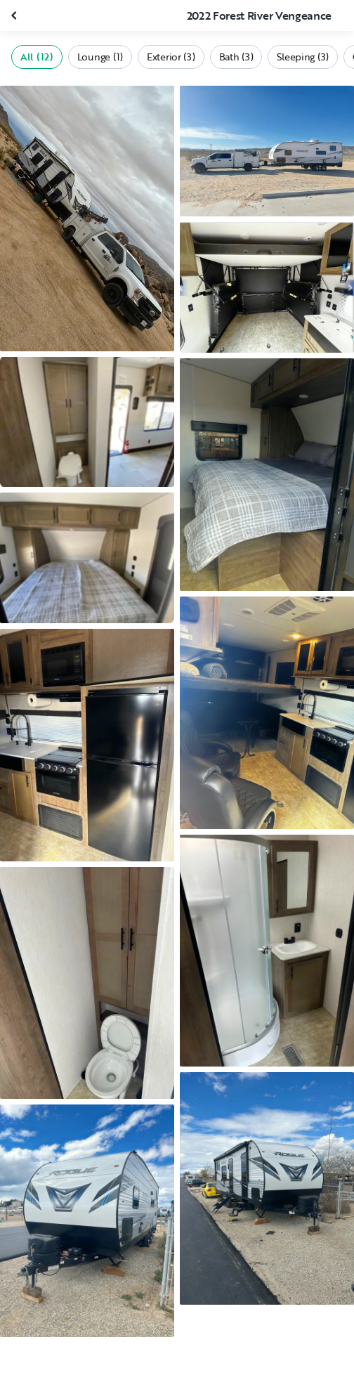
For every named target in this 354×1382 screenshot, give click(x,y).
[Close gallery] (15, 15)
